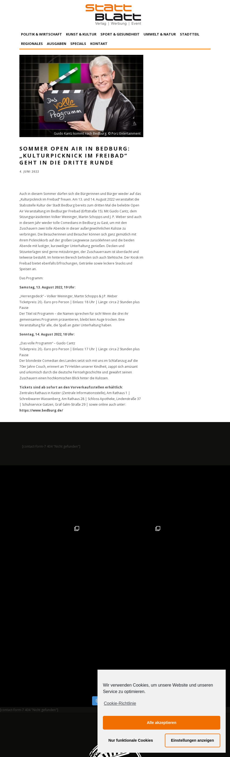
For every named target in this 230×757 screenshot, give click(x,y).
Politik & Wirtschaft (41, 34)
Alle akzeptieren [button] (161, 722)
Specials (78, 43)
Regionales (32, 43)
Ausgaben (56, 43)
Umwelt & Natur (160, 34)
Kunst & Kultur (81, 34)
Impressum (57, 703)
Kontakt (98, 43)
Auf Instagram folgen (115, 586)
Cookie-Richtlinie (120, 703)
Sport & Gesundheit (120, 34)
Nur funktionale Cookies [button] (131, 740)
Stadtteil (189, 34)
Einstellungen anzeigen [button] (192, 740)
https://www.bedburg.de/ (41, 410)
